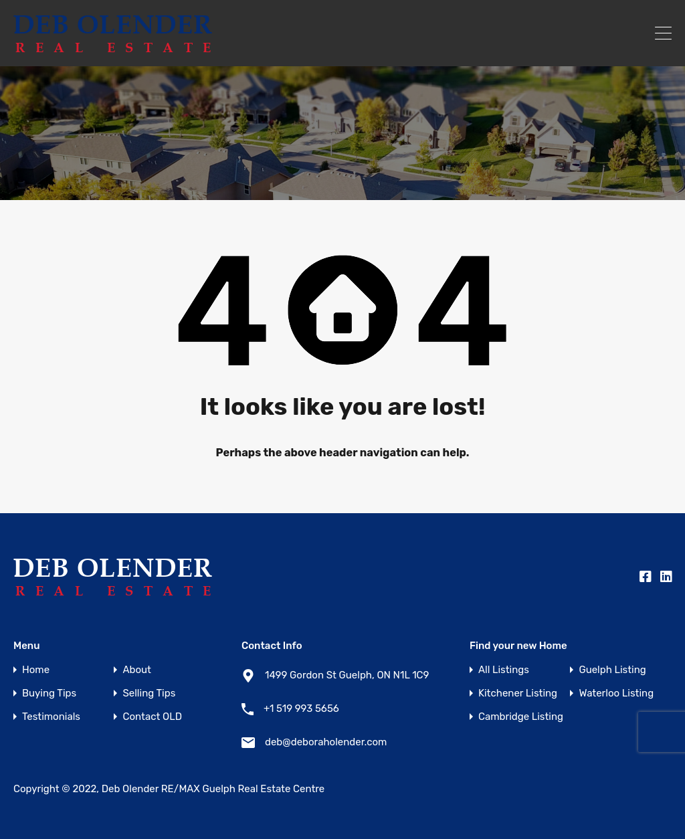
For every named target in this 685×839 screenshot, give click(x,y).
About (136, 670)
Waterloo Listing (616, 693)
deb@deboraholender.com (326, 742)
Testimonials (51, 717)
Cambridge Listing (520, 717)
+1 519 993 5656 (301, 709)
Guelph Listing (612, 670)
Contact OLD (151, 717)
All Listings (503, 670)
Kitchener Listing (517, 693)
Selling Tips (148, 693)
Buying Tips (49, 693)
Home (36, 670)
